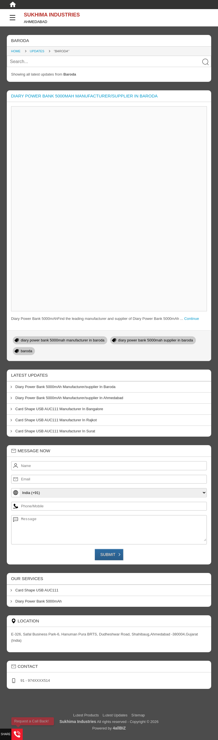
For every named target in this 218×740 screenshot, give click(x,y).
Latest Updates (115, 715)
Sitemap (138, 715)
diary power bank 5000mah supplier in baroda (155, 340)
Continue (191, 318)
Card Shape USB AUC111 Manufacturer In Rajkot (56, 420)
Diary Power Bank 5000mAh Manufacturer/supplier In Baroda (84, 95)
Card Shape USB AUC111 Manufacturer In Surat (55, 431)
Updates (37, 51)
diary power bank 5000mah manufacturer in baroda (62, 340)
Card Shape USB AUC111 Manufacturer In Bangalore (59, 409)
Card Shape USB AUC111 (36, 590)
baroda (26, 351)
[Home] (12, 4)
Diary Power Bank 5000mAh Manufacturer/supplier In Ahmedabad (69, 398)
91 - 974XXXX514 (35, 680)
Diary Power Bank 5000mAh (38, 601)
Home (15, 51)
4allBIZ (119, 728)
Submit (108, 554)
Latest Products (86, 715)
